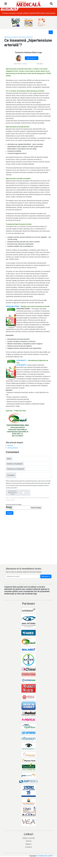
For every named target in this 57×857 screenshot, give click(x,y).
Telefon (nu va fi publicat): (15, 469)
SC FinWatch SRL (42, 856)
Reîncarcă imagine (36, 507)
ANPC (51, 856)
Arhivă (28, 841)
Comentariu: (11, 475)
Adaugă (9, 513)
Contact (28, 847)
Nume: (9, 459)
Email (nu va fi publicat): (15, 464)
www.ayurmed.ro (12, 448)
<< (51, 32)
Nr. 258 (18, 37)
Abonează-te (45, 576)
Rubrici (28, 844)
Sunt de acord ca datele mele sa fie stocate (18, 492)
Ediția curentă (28, 838)
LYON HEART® (21, 360)
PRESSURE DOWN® (13, 306)
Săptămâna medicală (10, 37)
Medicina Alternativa (27, 37)
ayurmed (10, 445)
